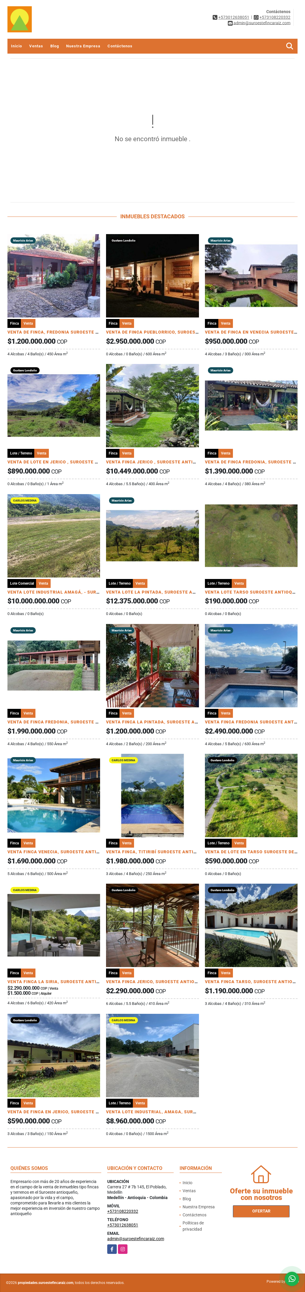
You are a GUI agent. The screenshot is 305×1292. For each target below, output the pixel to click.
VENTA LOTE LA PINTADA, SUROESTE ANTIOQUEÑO (162, 592)
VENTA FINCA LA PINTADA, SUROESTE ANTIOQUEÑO (163, 722)
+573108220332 (274, 17)
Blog (54, 46)
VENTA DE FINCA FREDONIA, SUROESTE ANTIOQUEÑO (66, 722)
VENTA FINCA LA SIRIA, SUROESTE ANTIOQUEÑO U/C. (66, 981)
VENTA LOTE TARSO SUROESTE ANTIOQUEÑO (254, 592)
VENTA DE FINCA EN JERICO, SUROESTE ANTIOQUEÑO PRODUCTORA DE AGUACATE (98, 1111)
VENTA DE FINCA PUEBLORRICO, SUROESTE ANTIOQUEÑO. (169, 332)
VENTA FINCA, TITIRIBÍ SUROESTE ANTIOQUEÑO (159, 851)
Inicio (16, 46)
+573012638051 (233, 17)
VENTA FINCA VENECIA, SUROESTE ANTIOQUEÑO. (61, 851)
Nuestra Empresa (83, 46)
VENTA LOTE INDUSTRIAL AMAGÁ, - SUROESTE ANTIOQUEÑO (74, 592)
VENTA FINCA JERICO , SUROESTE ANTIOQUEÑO (158, 462)
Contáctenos (120, 46)
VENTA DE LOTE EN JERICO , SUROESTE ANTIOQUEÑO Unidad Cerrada (82, 462)
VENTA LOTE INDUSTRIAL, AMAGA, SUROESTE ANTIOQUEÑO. (173, 1111)
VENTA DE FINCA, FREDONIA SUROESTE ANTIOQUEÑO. (66, 332)
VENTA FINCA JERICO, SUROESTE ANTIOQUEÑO (158, 981)
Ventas (36, 46)
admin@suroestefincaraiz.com (135, 1238)
